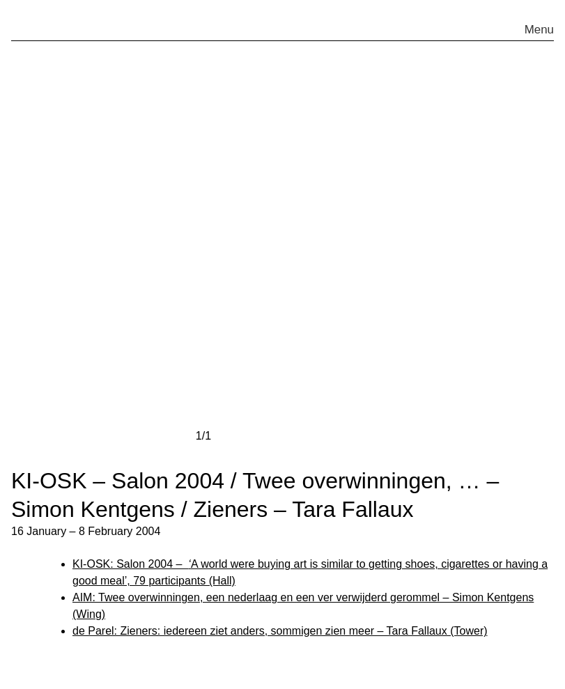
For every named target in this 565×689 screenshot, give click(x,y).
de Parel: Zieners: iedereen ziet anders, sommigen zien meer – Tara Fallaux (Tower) (280, 631)
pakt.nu (57, 23)
